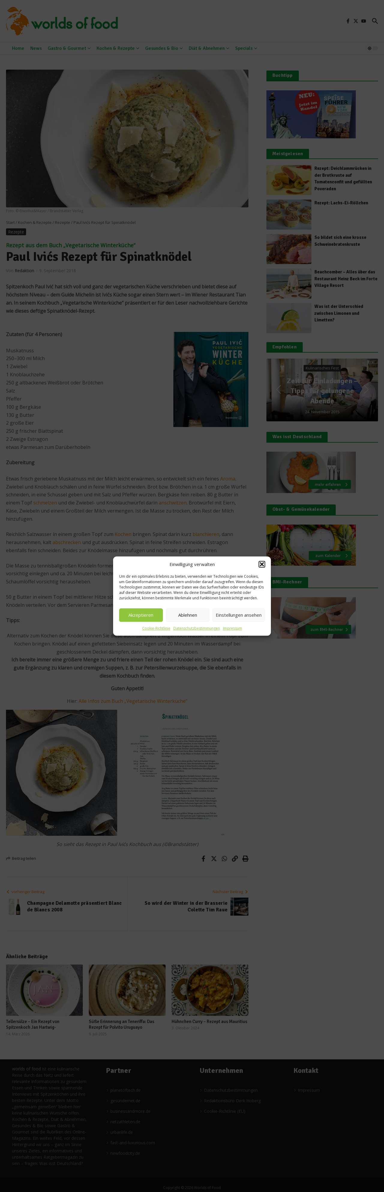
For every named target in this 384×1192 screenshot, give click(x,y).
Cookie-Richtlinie (156, 628)
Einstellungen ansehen (239, 615)
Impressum (232, 628)
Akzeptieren (140, 615)
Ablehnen (187, 615)
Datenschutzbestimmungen (196, 628)
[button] (262, 564)
